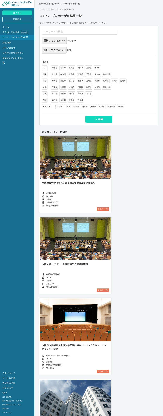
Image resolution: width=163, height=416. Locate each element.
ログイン (17, 13)
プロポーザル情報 (15, 32)
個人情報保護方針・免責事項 (12, 401)
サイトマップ (7, 412)
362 (92, 400)
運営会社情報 (7, 397)
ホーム (5, 27)
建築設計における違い (13, 58)
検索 (98, 119)
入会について (8, 373)
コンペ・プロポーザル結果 (15, 37)
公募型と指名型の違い (13, 53)
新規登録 (17, 19)
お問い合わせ (8, 47)
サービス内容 (8, 378)
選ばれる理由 (8, 383)
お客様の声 (7, 387)
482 (119, 400)
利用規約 (5, 408)
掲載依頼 (6, 42)
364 (105, 400)
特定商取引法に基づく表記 (11, 405)
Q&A (4, 392)
